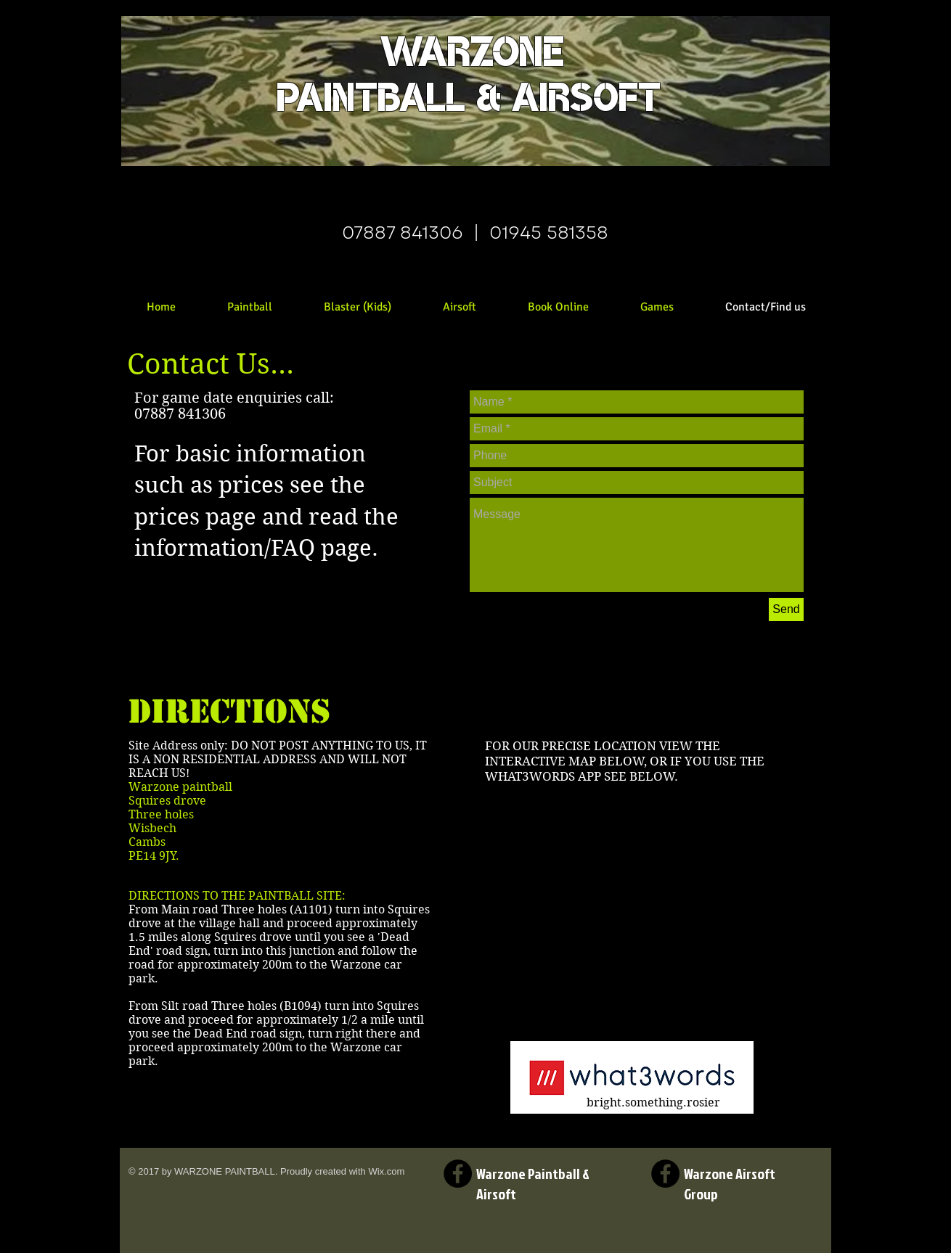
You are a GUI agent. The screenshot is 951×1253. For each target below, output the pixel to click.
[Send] (786, 609)
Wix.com (386, 1171)
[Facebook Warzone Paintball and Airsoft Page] (458, 1173)
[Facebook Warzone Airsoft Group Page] (665, 1173)
